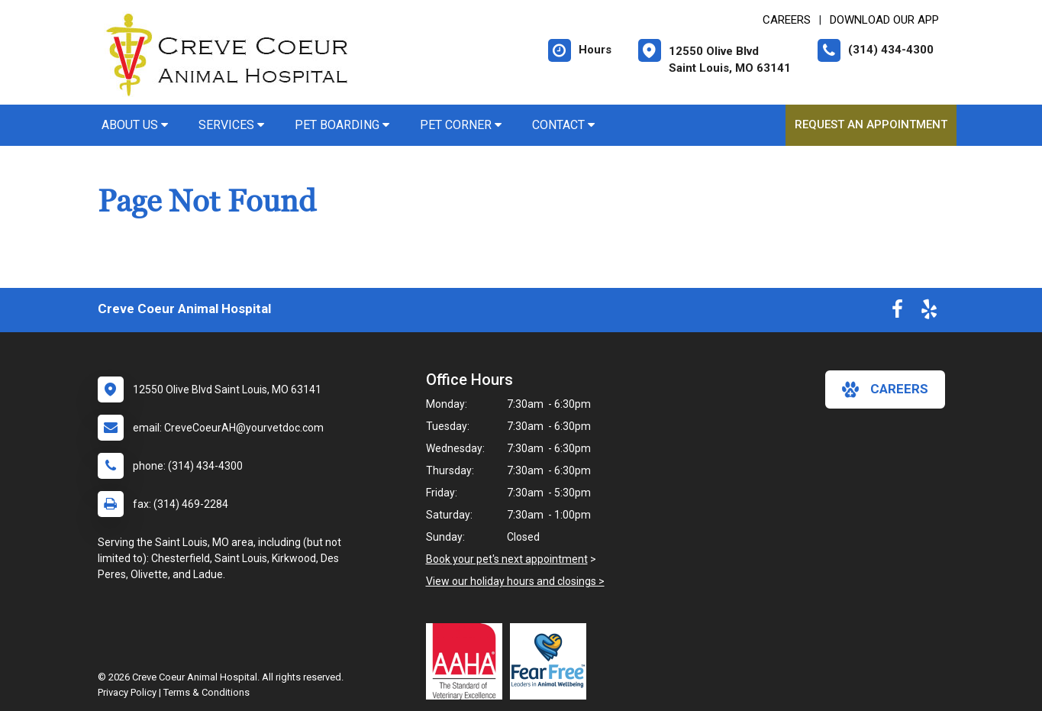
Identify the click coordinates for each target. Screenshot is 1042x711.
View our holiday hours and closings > (515, 581)
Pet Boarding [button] (342, 125)
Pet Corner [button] (461, 125)
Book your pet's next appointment (507, 559)
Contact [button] (563, 125)
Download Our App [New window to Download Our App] (884, 20)
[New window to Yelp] (929, 312)
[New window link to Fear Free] (552, 661)
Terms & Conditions (206, 692)
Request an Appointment (871, 124)
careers (885, 389)
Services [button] (231, 125)
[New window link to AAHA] (468, 661)
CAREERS (787, 20)
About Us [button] (135, 125)
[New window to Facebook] (897, 312)
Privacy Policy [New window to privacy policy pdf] (127, 692)
